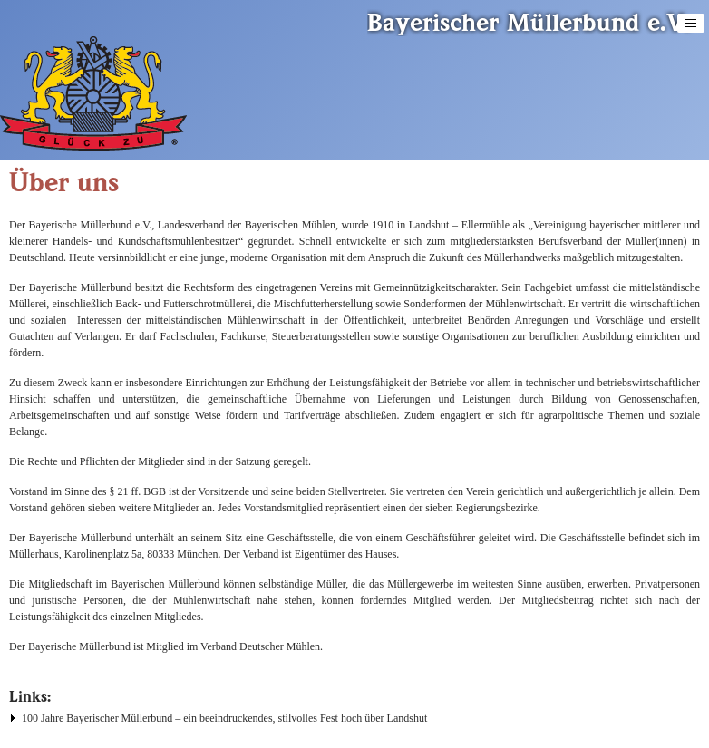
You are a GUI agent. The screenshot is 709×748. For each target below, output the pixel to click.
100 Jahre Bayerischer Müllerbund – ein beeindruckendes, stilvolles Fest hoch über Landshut (224, 718)
